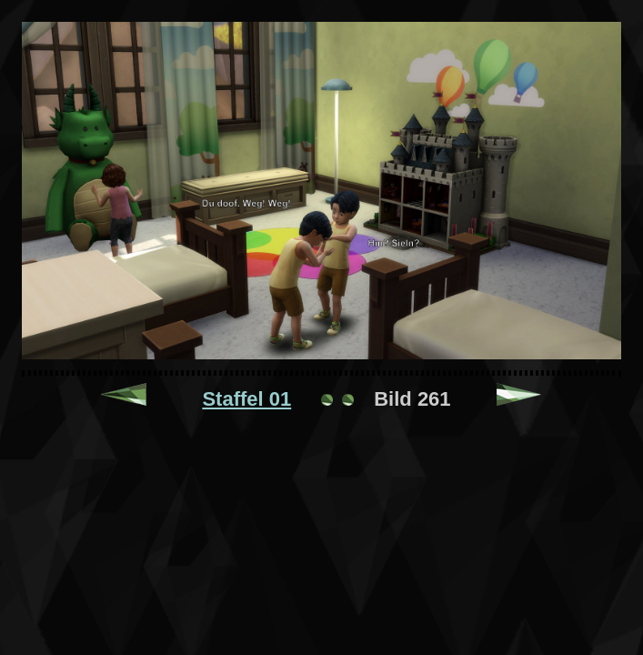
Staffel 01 (246, 399)
